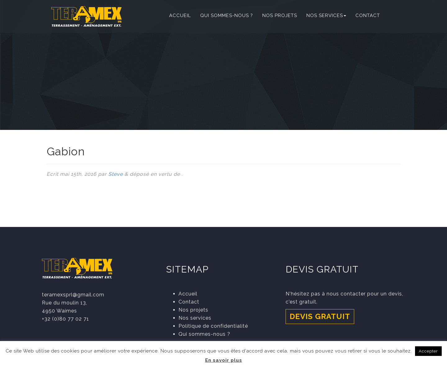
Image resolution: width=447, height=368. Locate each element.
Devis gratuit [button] (320, 316)
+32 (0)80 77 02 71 (65, 319)
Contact (367, 15)
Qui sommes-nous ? (226, 15)
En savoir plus (223, 360)
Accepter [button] (428, 351)
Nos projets (279, 15)
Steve (115, 174)
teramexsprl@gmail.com (73, 295)
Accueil (180, 15)
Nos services (326, 15)
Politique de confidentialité (213, 326)
